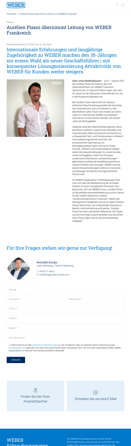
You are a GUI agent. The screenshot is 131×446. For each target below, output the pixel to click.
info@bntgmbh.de (17, 348)
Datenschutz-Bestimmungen (45, 345)
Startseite (11, 14)
